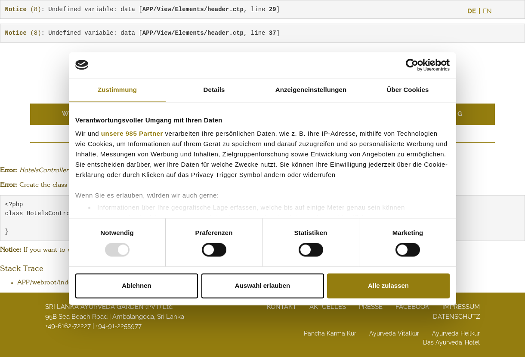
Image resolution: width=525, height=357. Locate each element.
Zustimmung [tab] (117, 89)
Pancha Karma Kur (330, 333)
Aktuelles (327, 307)
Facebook (412, 307)
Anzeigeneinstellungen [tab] (310, 89)
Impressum (461, 307)
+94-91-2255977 (119, 326)
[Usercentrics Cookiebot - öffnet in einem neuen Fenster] (412, 64)
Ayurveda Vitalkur (394, 333)
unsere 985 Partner (132, 133)
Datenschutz (456, 316)
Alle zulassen (388, 285)
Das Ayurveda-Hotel (451, 342)
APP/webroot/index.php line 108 (66, 283)
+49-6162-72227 (68, 326)
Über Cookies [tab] (408, 89)
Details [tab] (214, 89)
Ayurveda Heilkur (456, 333)
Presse (371, 307)
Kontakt (281, 307)
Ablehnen (136, 285)
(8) (23, 9)
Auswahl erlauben (262, 285)
